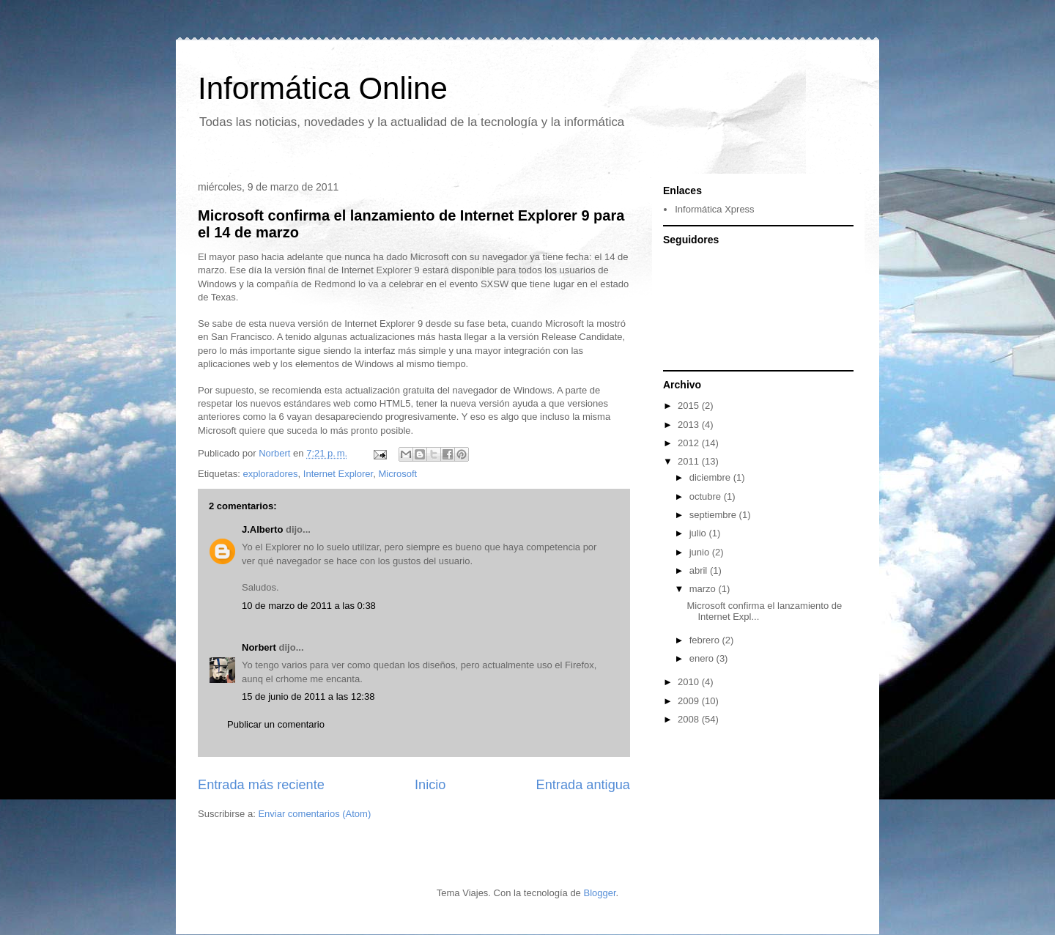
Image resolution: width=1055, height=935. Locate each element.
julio (699, 533)
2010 (690, 681)
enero (703, 658)
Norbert (259, 647)
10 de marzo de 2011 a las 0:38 (309, 605)
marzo (704, 588)
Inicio (430, 784)
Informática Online (323, 88)
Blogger (599, 892)
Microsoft (397, 473)
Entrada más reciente (261, 784)
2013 (690, 424)
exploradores (270, 473)
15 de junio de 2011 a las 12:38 (308, 696)
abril (699, 570)
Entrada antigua (583, 784)
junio (700, 552)
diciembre (711, 477)
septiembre (714, 514)
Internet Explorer (338, 473)
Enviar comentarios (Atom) (314, 813)
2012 (690, 442)
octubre (706, 496)
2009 (690, 700)
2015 (690, 405)
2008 (690, 719)
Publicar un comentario (276, 724)
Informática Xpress (714, 209)
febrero (705, 640)
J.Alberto (262, 529)
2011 (690, 461)
